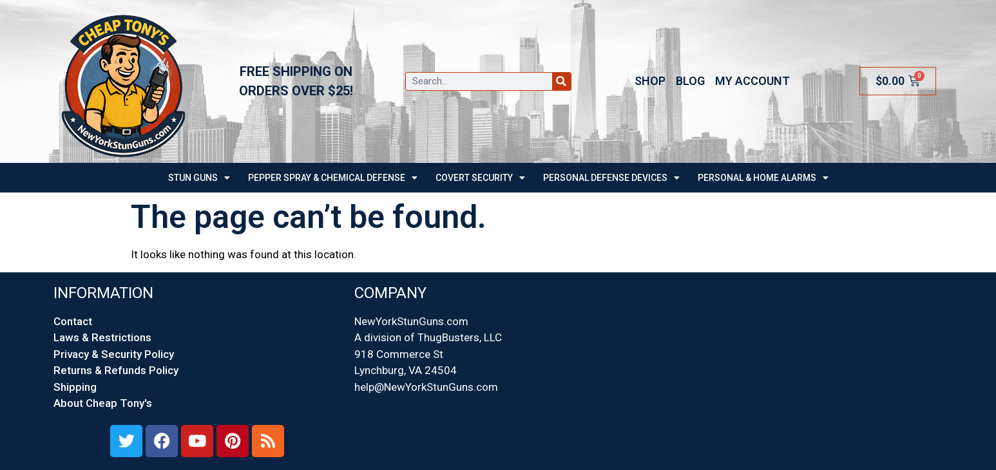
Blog (690, 81)
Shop (650, 81)
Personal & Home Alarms (763, 177)
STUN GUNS (199, 177)
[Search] (561, 81)
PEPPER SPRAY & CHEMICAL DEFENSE (332, 177)
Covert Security (480, 177)
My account (752, 81)
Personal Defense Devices (611, 177)
